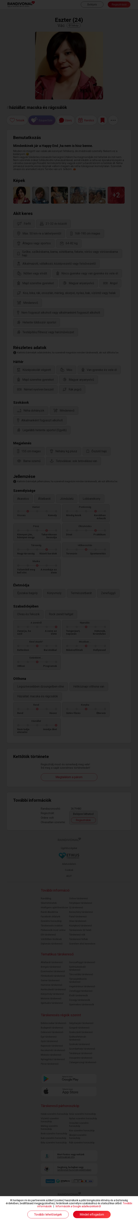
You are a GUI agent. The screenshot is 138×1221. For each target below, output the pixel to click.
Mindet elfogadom (92, 1214)
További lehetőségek (48, 1214)
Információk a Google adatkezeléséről (78, 1206)
